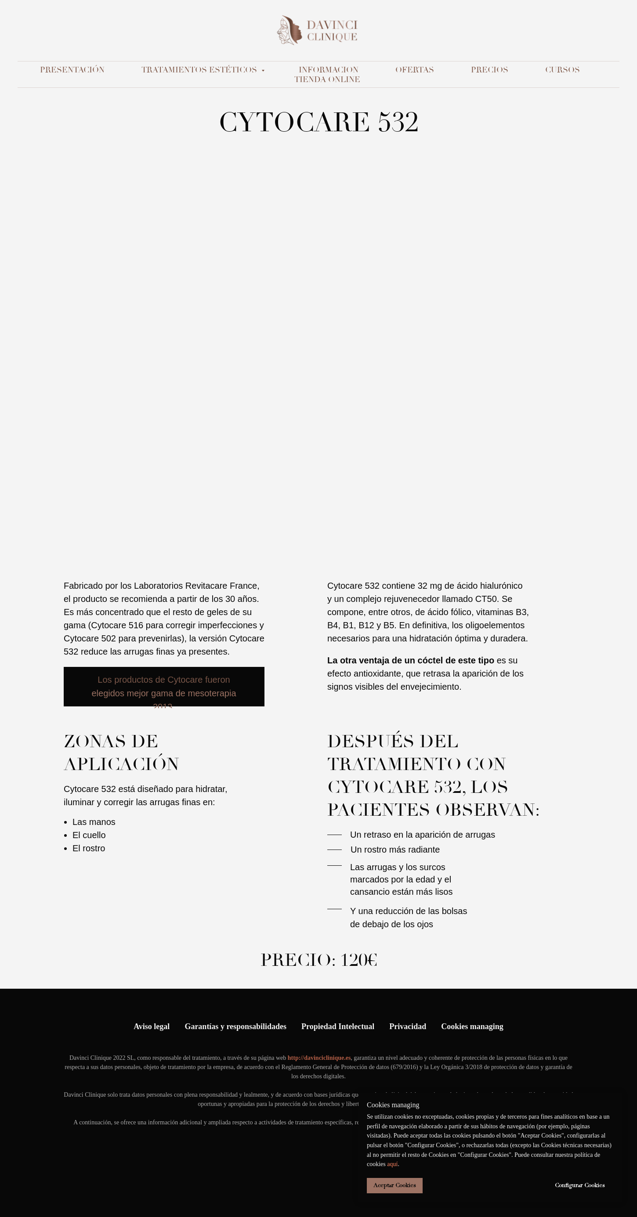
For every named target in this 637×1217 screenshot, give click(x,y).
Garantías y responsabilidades (235, 1026)
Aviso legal (152, 1026)
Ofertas (414, 70)
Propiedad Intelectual (337, 1026)
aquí (392, 1164)
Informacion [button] (328, 70)
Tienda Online (327, 79)
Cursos (562, 70)
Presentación (72, 70)
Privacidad (407, 1026)
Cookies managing (472, 1026)
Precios (489, 70)
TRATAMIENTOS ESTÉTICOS (200, 70)
